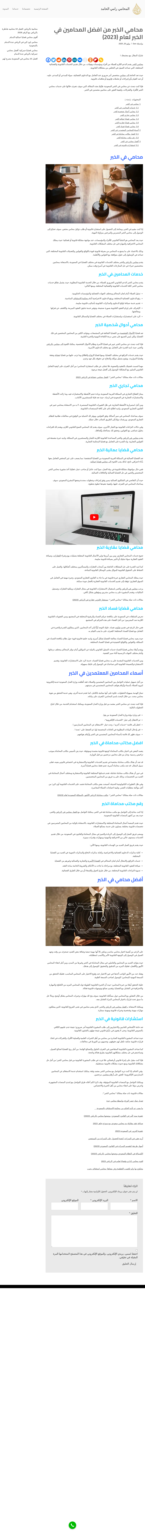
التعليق (133, 1439)
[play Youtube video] (94, 605)
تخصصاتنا (28, 8)
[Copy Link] (101, 62)
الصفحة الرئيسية (45, 8)
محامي (119, 81)
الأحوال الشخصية (124, 386)
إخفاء (126, 112)
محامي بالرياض (130, 301)
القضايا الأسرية (86, 1023)
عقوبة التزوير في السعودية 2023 (126, 1344)
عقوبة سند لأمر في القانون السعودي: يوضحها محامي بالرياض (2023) (108, 1326)
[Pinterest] (69, 62)
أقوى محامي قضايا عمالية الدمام (21, 40)
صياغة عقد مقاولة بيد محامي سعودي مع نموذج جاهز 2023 (114, 1335)
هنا (97, 839)
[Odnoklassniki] (90, 62)
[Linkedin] (64, 62)
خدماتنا (17, 8)
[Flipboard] (95, 62)
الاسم (134, 1424)
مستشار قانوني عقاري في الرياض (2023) (82, 700)
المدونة (6, 8)
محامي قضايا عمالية (70, 543)
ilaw (133, 44)
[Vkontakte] (80, 62)
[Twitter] (53, 62)
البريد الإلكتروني (99, 1424)
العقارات (138, 649)
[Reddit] (58, 62)
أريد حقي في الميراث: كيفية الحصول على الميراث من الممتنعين (111, 1353)
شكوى (113, 732)
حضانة (140, 419)
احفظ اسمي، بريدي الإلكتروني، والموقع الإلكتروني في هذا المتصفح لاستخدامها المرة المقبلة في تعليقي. (95, 1497)
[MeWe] (74, 62)
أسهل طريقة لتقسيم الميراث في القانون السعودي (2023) (114, 1362)
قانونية (86, 86)
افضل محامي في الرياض (111, 1192)
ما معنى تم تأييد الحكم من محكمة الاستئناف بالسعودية (114, 1317)
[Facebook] (48, 62)
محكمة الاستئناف (70, 344)
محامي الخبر (136, 68)
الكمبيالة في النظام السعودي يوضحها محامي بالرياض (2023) (113, 1371)
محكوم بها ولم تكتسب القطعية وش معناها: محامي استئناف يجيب (110, 1388)
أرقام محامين (88, 1276)
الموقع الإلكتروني (69, 1424)
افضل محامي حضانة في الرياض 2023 (83, 442)
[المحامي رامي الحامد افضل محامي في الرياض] (122, 8)
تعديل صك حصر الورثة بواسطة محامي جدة (121, 1308)
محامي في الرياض (128, 515)
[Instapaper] (85, 62)
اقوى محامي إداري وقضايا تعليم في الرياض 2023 (118, 1379)
